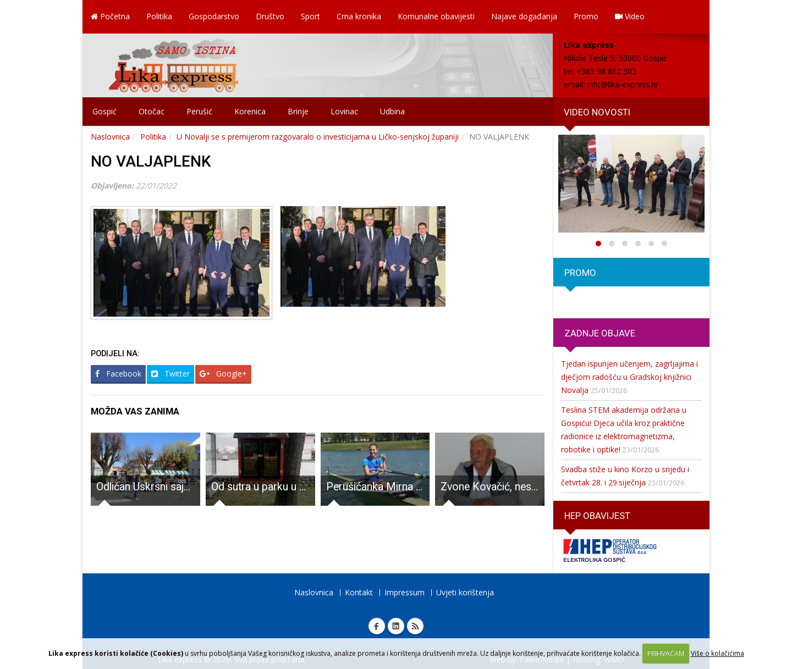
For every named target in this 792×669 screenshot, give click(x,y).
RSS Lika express (415, 626)
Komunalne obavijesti (436, 16)
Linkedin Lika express (396, 626)
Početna (110, 16)
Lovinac (344, 111)
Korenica (250, 111)
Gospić (104, 111)
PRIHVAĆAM (665, 653)
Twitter (170, 373)
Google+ (223, 373)
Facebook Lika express (377, 626)
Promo (586, 16)
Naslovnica (110, 136)
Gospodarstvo (214, 16)
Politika (159, 16)
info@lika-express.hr (622, 84)
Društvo (270, 16)
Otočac (151, 111)
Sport (310, 16)
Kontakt (359, 592)
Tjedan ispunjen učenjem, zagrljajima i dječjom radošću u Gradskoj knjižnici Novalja (629, 376)
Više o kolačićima (717, 653)
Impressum (404, 592)
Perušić (199, 111)
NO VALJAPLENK (151, 161)
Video (630, 16)
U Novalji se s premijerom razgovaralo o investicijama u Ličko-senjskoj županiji (318, 136)
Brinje (298, 111)
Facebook (118, 373)
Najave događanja (524, 16)
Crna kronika (359, 16)
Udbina (392, 111)
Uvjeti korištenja (465, 592)
